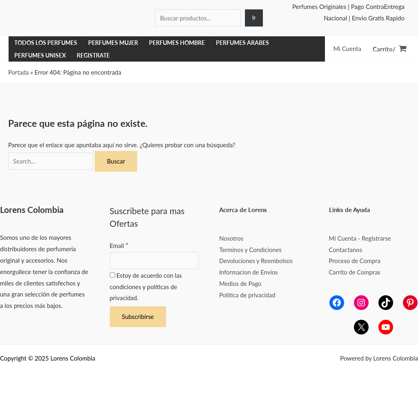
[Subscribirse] (138, 317)
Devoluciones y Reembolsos (256, 260)
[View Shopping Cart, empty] (389, 49)
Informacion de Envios (249, 272)
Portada (18, 72)
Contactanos (346, 249)
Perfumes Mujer (113, 43)
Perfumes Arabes (242, 43)
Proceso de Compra (355, 260)
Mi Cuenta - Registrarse (360, 238)
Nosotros (231, 238)
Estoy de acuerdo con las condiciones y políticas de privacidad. (146, 287)
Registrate (93, 55)
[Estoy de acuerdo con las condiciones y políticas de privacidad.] (112, 275)
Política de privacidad (247, 295)
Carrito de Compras (355, 272)
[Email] (154, 261)
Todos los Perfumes (45, 43)
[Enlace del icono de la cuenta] (347, 49)
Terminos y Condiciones (250, 249)
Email (119, 245)
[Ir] (254, 18)
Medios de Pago (240, 283)
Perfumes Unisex (40, 55)
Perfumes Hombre (177, 43)
